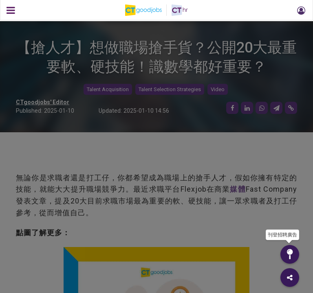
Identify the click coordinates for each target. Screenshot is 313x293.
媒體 (237, 189)
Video (218, 89)
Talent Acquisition (108, 89)
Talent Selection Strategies (170, 89)
